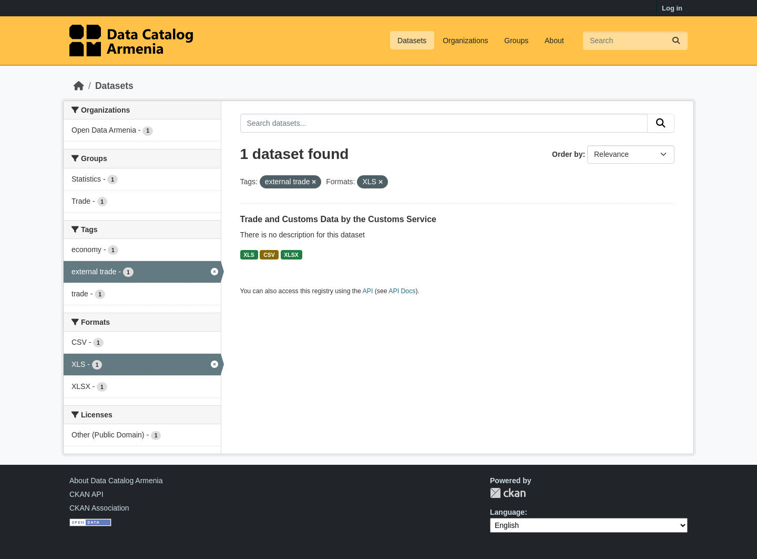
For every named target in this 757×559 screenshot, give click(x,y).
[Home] (79, 86)
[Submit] (676, 41)
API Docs (401, 291)
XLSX (291, 255)
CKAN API (86, 494)
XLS (248, 255)
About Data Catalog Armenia (115, 480)
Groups (516, 40)
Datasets (411, 40)
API (368, 291)
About (554, 40)
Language (507, 512)
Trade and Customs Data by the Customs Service (338, 219)
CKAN (508, 492)
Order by (567, 154)
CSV (269, 255)
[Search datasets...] (635, 41)
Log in (672, 8)
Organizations (465, 40)
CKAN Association (99, 508)
